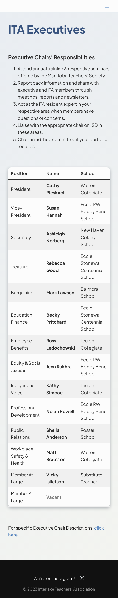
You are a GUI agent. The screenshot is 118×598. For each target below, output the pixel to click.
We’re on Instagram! (54, 578)
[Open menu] (107, 6)
